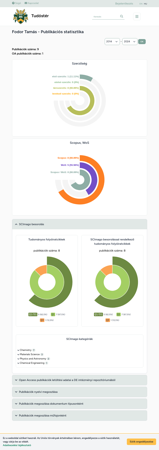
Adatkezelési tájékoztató (17, 445)
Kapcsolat (32, 3)
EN (141, 4)
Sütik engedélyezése (141, 441)
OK (141, 41)
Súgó (16, 3)
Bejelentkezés (124, 3)
